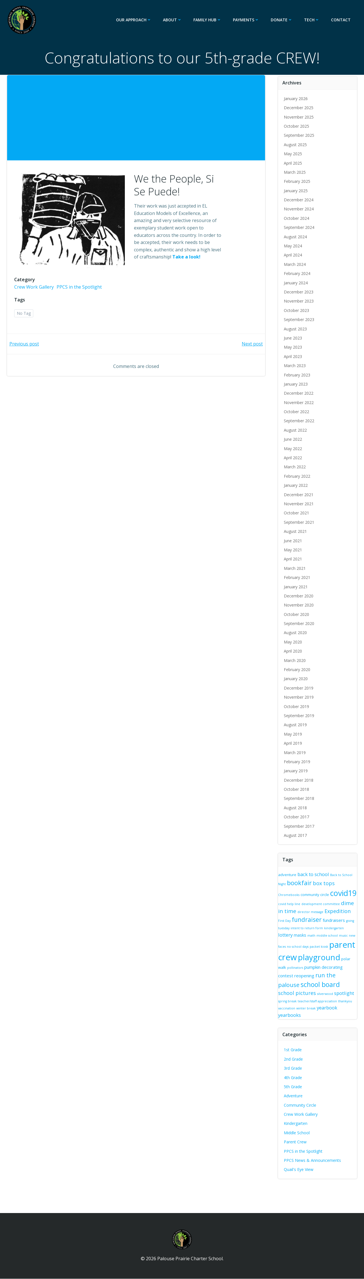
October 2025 (297, 126)
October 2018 (297, 789)
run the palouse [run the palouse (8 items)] (300, 982)
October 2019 (297, 706)
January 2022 (296, 485)
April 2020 (293, 651)
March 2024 (295, 264)
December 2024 (299, 199)
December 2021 (299, 494)
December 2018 (299, 780)
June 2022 (293, 439)
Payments (247, 20)
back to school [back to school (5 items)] (314, 874)
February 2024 (297, 273)
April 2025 (293, 163)
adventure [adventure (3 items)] (288, 874)
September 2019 (299, 715)
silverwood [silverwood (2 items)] (345, 993)
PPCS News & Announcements (313, 1159)
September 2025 (299, 135)
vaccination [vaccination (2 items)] (322, 1007)
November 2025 (299, 117)
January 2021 (296, 586)
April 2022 (293, 457)
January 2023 (296, 384)
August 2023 (295, 329)
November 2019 (299, 697)
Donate (282, 20)
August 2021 (295, 531)
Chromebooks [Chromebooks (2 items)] (289, 891)
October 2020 (297, 614)
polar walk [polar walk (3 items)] (331, 964)
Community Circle (300, 1104)
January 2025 (296, 190)
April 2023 (293, 356)
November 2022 (299, 402)
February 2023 (297, 375)
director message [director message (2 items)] (344, 911)
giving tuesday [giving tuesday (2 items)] (312, 927)
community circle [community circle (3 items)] (315, 891)
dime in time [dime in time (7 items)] (313, 910)
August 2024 (295, 236)
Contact (341, 20)
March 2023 (295, 365)
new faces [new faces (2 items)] (306, 942)
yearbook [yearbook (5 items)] (289, 1014)
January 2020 (296, 678)
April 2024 (293, 255)
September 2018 (299, 798)
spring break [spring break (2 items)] (309, 1000)
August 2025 (295, 144)
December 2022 (299, 393)
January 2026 (296, 98)
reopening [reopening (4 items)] (344, 973)
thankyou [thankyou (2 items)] (306, 1007)
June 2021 (293, 540)
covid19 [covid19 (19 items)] (292, 900)
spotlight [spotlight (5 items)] (289, 999)
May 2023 (293, 347)
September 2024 (299, 227)
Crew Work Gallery (35, 293)
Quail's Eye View (299, 1168)
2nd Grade (293, 1058)
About (173, 20)
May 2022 (293, 448)
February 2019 (297, 761)
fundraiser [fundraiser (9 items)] (334, 919)
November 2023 (299, 301)
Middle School (297, 1131)
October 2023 (297, 310)
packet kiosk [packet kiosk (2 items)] (347, 942)
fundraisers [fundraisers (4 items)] (290, 927)
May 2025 (293, 153)
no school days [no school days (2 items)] (326, 942)
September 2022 (299, 421)
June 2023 (293, 338)
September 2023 (299, 319)
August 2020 (295, 632)
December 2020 (299, 596)
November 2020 (299, 605)
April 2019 (293, 743)
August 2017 (295, 835)
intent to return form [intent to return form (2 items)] (339, 927)
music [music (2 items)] (293, 942)
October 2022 (297, 411)
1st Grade (293, 1049)
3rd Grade (293, 1067)
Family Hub (208, 20)
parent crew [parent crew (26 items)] (302, 951)
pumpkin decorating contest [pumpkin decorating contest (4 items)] (306, 973)
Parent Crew (295, 1141)
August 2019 (295, 724)
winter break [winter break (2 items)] (342, 1007)
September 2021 (299, 522)
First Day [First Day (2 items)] (312, 920)
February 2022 (297, 476)
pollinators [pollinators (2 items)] (349, 965)
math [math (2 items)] (333, 935)
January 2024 (296, 282)
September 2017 (299, 826)
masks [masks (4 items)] (321, 934)
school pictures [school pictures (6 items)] (317, 991)
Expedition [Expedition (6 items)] (292, 919)
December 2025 (299, 107)
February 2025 (297, 181)
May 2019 (293, 734)
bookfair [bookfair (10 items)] (300, 883)
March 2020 (295, 660)
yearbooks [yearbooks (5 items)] (311, 1014)
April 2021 (293, 559)
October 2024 (297, 218)
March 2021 (295, 568)
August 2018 (295, 807)
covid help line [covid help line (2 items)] (317, 902)
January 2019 (296, 770)
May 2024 (293, 246)
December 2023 (299, 292)
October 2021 (297, 513)
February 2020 (297, 669)
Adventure (293, 1095)
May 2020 (293, 642)
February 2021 (297, 577)
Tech (312, 20)
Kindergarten (296, 1122)
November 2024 (299, 209)
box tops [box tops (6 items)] (324, 883)
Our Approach (134, 20)
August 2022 (295, 430)
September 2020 (299, 623)
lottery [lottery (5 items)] (306, 934)
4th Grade (293, 1076)
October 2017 (297, 816)
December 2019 (299, 688)
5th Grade (293, 1085)
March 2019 (295, 752)
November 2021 (299, 503)
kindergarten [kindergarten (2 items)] (288, 935)
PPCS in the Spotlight (80, 293)
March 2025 (295, 172)
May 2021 (293, 549)
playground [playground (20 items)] (300, 963)
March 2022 (295, 466)
